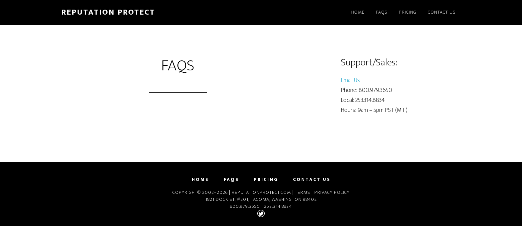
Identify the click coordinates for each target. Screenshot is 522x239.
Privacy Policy (332, 192)
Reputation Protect (108, 12)
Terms (302, 192)
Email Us (350, 80)
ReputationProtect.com (261, 192)
